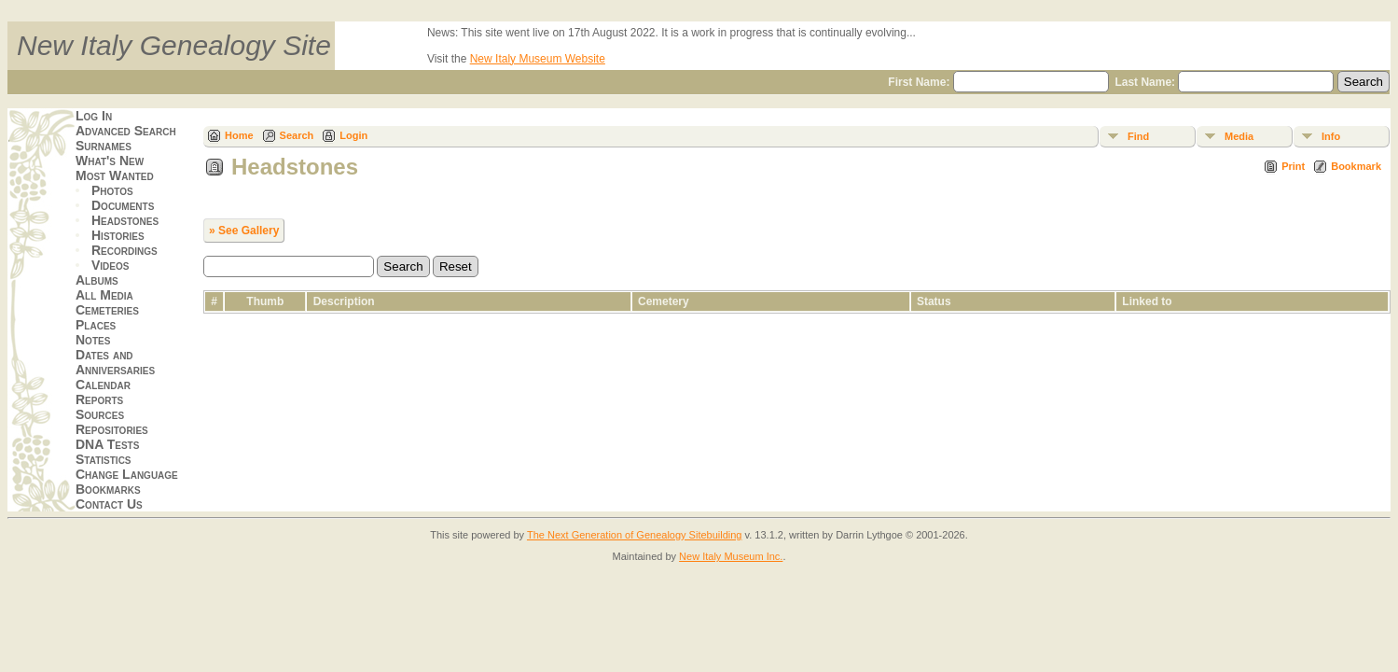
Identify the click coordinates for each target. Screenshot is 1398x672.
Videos (110, 265)
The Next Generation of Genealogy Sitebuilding (634, 534)
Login (353, 135)
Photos (112, 190)
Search (297, 135)
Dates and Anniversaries (115, 362)
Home (239, 135)
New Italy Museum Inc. (730, 556)
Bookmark (1356, 166)
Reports (99, 399)
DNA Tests (107, 444)
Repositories (112, 429)
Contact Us (109, 504)
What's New (110, 160)
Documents (122, 205)
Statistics (103, 459)
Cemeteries (107, 309)
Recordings (124, 250)
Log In (94, 115)
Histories (118, 235)
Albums (97, 280)
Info (1331, 136)
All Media (104, 294)
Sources (100, 414)
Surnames (103, 145)
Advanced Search (126, 130)
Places (96, 324)
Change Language (127, 474)
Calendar (103, 384)
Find (1138, 136)
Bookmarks (108, 489)
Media (1239, 136)
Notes (93, 339)
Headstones (125, 220)
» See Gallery (244, 230)
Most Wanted (115, 175)
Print (1293, 166)
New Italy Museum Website (537, 58)
